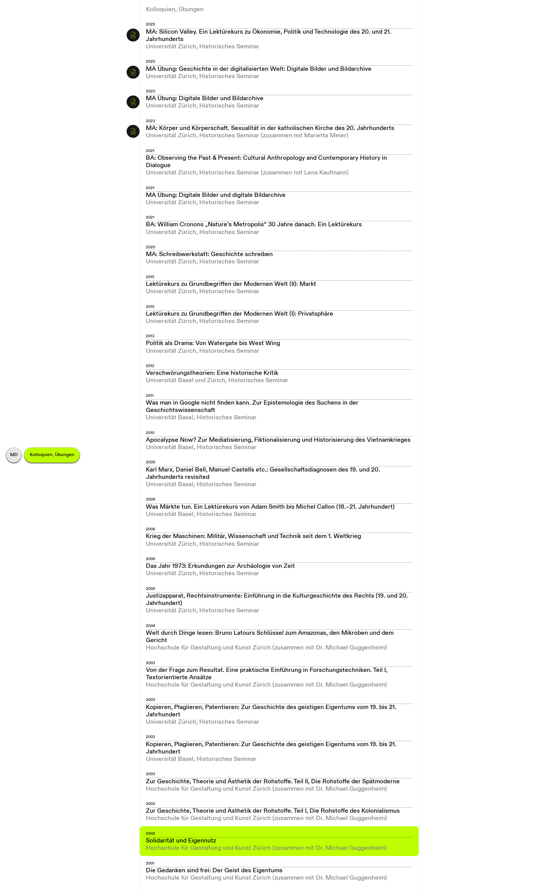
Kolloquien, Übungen (52, 455)
